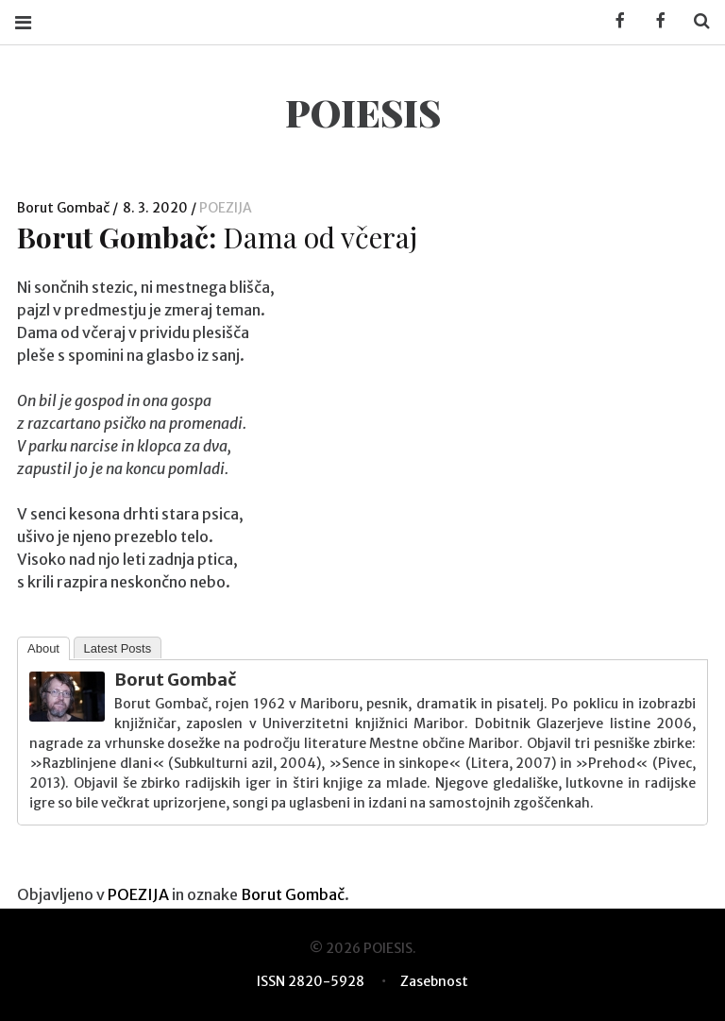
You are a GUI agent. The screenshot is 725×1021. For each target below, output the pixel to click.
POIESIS (363, 112)
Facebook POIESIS (654, 21)
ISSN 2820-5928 (310, 981)
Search (695, 21)
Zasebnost (434, 981)
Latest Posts (118, 648)
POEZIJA (225, 207)
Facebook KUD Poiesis (613, 21)
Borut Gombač (64, 207)
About (43, 648)
